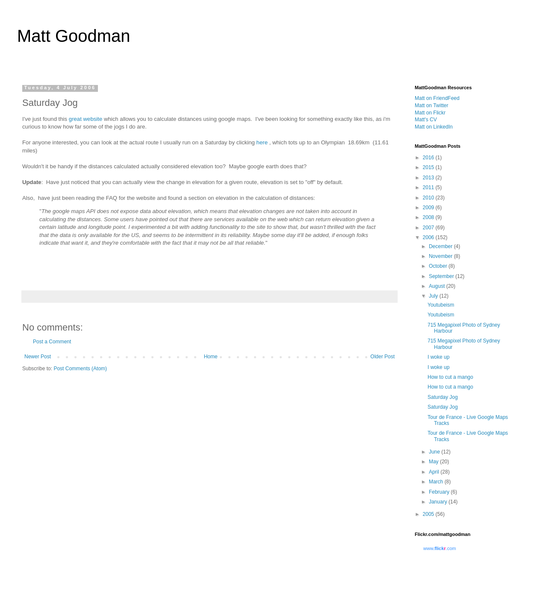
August (437, 286)
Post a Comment (52, 342)
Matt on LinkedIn (434, 127)
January (439, 502)
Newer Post (37, 357)
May (434, 462)
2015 (429, 167)
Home (211, 357)
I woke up (438, 357)
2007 (429, 228)
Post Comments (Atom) (80, 369)
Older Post (382, 357)
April (434, 472)
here (262, 142)
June (435, 452)
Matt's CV (426, 120)
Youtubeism (441, 305)
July (434, 296)
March (437, 482)
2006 (429, 237)
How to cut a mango (450, 377)
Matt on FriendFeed (437, 98)
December (441, 246)
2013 (429, 178)
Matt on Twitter (431, 105)
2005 (429, 514)
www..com (439, 548)
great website (85, 119)
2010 (429, 198)
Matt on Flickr (430, 113)
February (440, 492)
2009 (429, 208)
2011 (429, 187)
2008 (429, 217)
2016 (429, 158)
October (439, 266)
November (441, 256)
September (442, 276)
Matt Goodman (73, 35)
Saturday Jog (443, 397)
